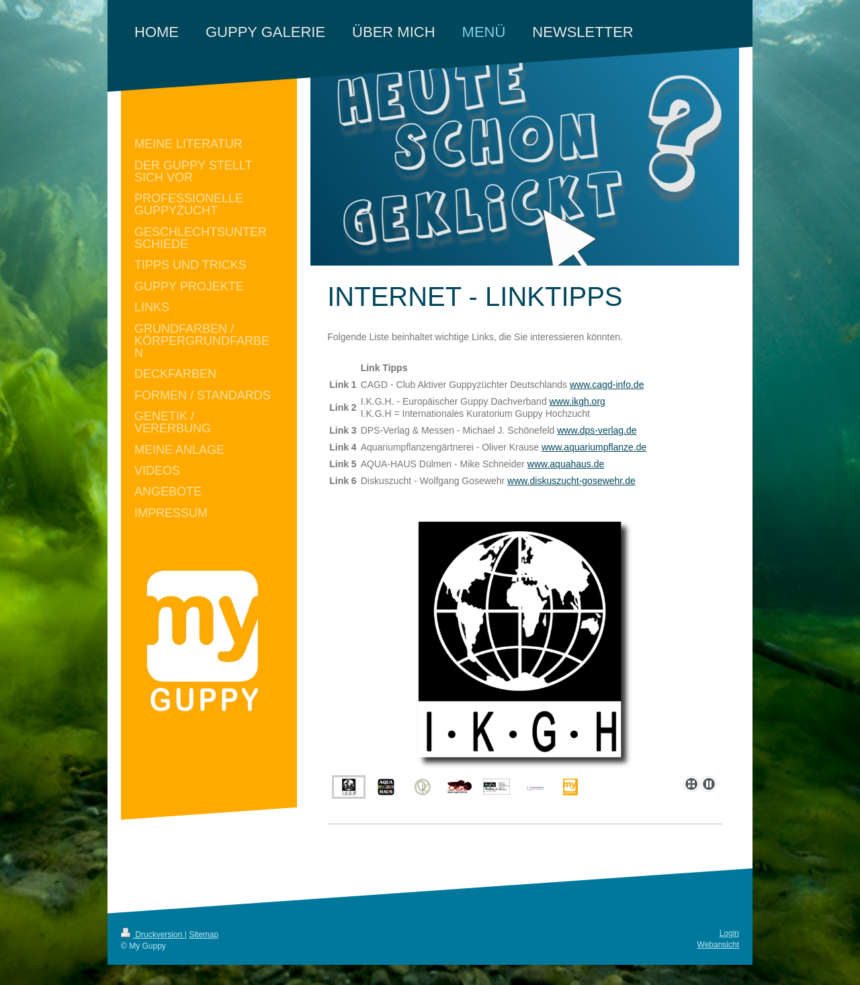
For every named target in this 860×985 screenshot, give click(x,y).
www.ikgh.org (577, 401)
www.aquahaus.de (565, 464)
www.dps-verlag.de (596, 430)
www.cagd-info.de (607, 384)
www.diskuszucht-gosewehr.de (571, 480)
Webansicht (718, 944)
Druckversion (153, 934)
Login (729, 933)
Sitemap (203, 934)
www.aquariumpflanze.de (594, 447)
